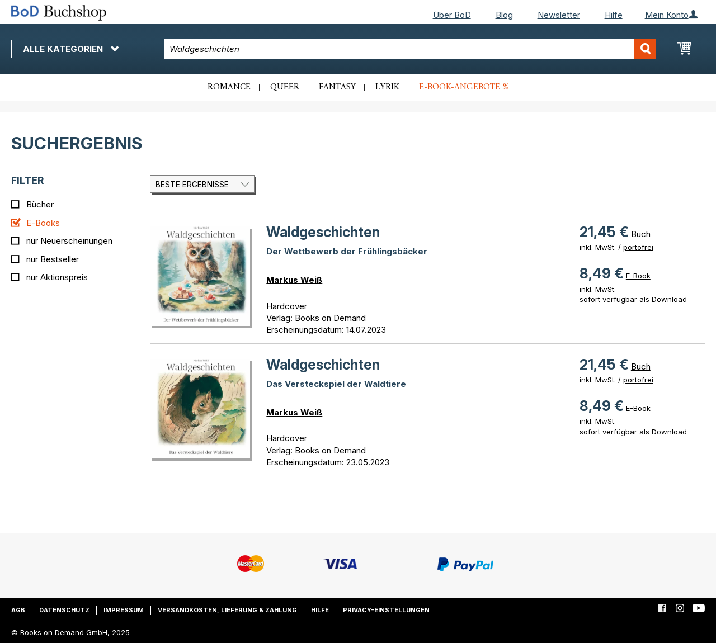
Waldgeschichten (323, 232)
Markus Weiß (294, 280)
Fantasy (337, 87)
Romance (229, 87)
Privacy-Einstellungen (386, 610)
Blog (504, 15)
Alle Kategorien (71, 49)
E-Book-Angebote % (464, 87)
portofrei (638, 247)
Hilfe (614, 15)
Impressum (123, 610)
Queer (284, 87)
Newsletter (559, 15)
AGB (18, 610)
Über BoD (452, 15)
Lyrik (387, 87)
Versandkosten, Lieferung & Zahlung (227, 610)
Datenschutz (64, 610)
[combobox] (410, 49)
